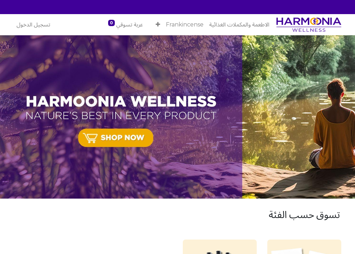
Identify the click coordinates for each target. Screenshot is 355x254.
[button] (158, 25)
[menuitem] (239, 25)
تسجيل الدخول (33, 24)
